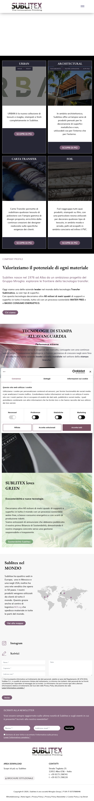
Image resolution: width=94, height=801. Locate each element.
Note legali (25, 796)
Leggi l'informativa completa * (13, 688)
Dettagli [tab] (47, 379)
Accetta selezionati (47, 427)
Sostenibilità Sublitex (19, 541)
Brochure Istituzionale (20, 778)
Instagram (16, 643)
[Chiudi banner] (90, 371)
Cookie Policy (73, 796)
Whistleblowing (12, 796)
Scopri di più (24, 133)
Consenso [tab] (16, 379)
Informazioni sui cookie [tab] (77, 379)
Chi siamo (10, 312)
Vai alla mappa (15, 623)
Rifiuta (17, 427)
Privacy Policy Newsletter (55, 796)
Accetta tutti (76, 427)
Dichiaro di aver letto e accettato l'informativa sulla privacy (31, 736)
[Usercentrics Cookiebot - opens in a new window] (74, 371)
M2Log (18, 607)
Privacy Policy (37, 796)
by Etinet (84, 796)
